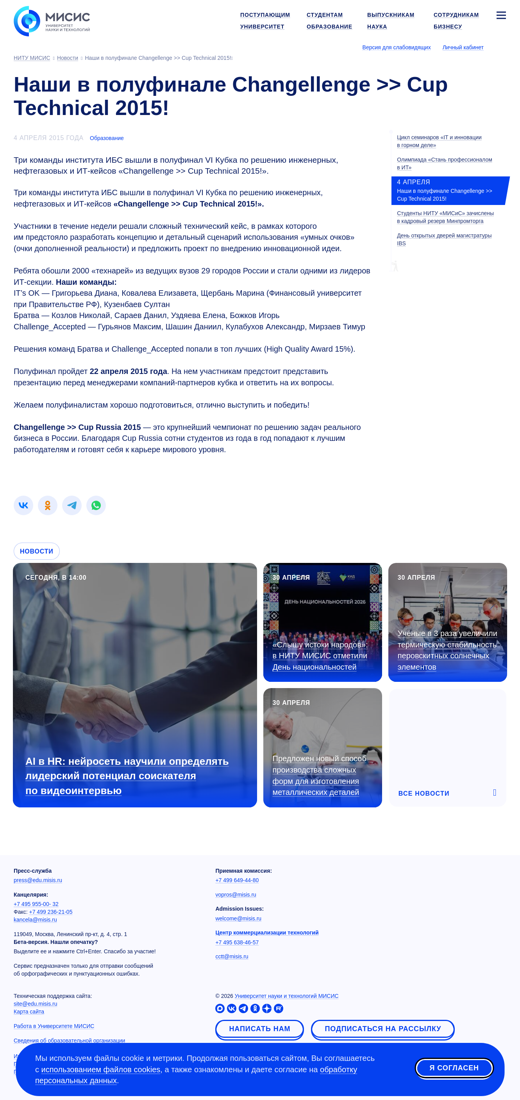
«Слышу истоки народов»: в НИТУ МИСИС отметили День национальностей (320, 655)
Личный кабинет (463, 47)
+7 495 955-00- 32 (36, 904)
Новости (37, 551)
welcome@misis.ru (238, 918)
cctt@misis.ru (231, 956)
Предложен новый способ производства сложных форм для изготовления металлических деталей (319, 775)
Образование (107, 138)
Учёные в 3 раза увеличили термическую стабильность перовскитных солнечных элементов (447, 650)
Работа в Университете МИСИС (54, 1026)
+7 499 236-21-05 (51, 912)
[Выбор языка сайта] (500, 46)
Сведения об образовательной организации (69, 1040)
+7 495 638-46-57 (237, 942)
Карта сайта (29, 1011)
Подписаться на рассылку (383, 1029)
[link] (23, 505)
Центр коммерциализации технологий (266, 932)
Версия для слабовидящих (397, 47)
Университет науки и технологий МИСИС (287, 996)
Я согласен (454, 1068)
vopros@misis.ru (235, 895)
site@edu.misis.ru (35, 1004)
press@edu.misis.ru (38, 880)
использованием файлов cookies (101, 1069)
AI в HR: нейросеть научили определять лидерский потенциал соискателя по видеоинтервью (127, 775)
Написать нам (259, 1029)
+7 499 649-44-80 (237, 880)
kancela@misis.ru (35, 920)
